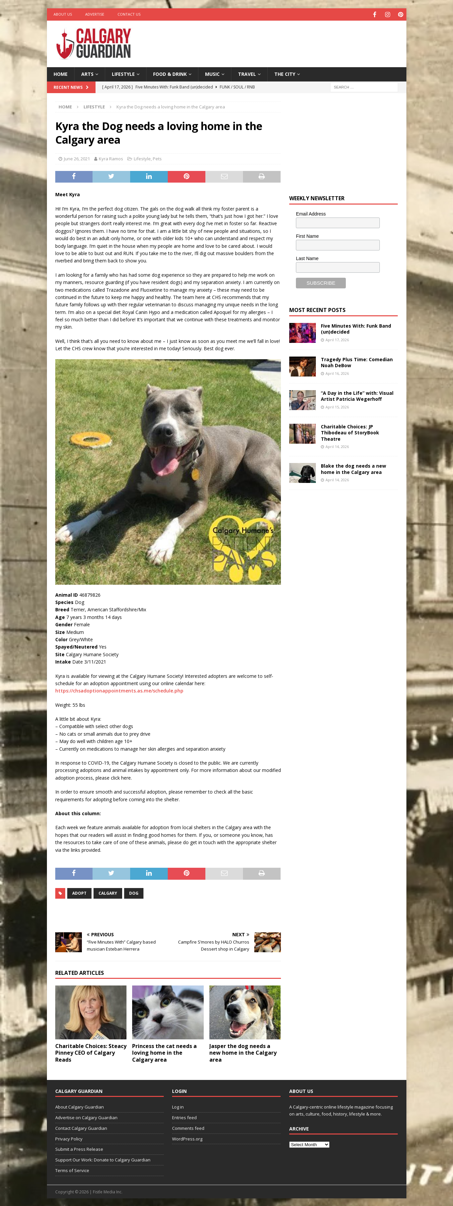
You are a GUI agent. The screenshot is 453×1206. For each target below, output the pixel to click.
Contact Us (128, 14)
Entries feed (184, 1117)
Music (212, 73)
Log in (178, 1106)
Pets (157, 158)
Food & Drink (170, 73)
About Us (63, 14)
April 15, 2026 (337, 405)
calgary (108, 892)
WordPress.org (187, 1138)
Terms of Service (72, 1170)
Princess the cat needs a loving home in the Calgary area (164, 1052)
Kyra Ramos (111, 158)
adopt (79, 892)
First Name (307, 235)
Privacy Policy (69, 1138)
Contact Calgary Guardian (81, 1127)
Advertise (94, 14)
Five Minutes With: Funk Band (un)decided (356, 328)
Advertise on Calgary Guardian (86, 1117)
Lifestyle (123, 73)
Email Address (311, 213)
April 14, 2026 (337, 445)
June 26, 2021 (77, 158)
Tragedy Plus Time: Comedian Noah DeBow (357, 362)
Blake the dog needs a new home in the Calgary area (353, 468)
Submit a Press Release (79, 1148)
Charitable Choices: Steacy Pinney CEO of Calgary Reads (90, 1052)
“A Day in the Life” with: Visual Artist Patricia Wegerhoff (357, 395)
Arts (87, 73)
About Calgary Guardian (79, 1106)
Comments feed (188, 1127)
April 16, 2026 (337, 372)
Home (61, 73)
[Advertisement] (290, 42)
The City (284, 73)
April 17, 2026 (337, 338)
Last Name (307, 257)
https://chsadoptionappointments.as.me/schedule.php (119, 690)
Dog (133, 892)
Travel (247, 73)
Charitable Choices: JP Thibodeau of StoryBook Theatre (350, 432)
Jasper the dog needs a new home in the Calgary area (243, 1052)
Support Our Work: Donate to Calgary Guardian (102, 1159)
